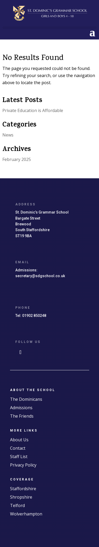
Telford (17, 505)
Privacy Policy (23, 465)
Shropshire (21, 497)
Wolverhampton (26, 514)
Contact (17, 448)
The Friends (22, 416)
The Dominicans (26, 399)
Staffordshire (23, 489)
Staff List (18, 456)
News (7, 135)
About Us (19, 440)
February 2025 (16, 159)
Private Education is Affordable (32, 110)
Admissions (21, 408)
